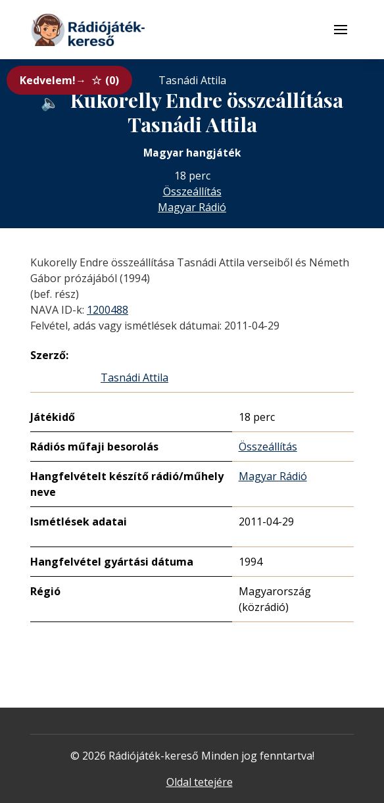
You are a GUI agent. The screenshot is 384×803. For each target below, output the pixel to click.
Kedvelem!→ (69, 80)
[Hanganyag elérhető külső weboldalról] (50, 102)
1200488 (107, 310)
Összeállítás (192, 191)
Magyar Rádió (192, 207)
